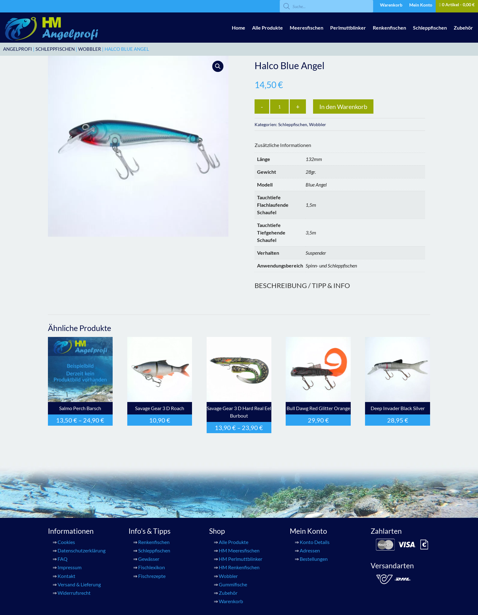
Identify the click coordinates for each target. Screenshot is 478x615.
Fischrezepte (152, 576)
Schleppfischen (430, 28)
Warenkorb (391, 5)
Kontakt (66, 576)
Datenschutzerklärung (81, 550)
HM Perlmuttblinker (240, 559)
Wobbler (89, 49)
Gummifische (233, 584)
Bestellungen (314, 559)
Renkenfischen (389, 28)
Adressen (310, 550)
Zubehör (463, 28)
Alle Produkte (267, 28)
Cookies (66, 542)
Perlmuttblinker (348, 28)
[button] (217, 66)
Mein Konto (420, 5)
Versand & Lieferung (79, 584)
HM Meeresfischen (239, 550)
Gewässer (148, 559)
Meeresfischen (306, 28)
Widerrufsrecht (74, 593)
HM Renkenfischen (239, 567)
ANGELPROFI (17, 49)
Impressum (70, 567)
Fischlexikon (151, 567)
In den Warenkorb (343, 106)
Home (238, 28)
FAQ (63, 559)
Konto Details (315, 542)
